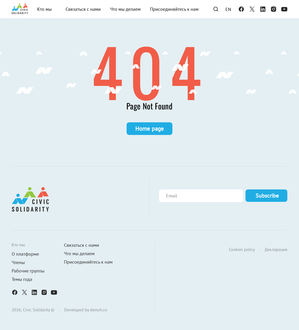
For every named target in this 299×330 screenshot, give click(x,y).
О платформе (25, 254)
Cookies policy (242, 249)
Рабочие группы (28, 271)
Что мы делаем (125, 9)
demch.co (98, 309)
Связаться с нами (83, 9)
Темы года (22, 279)
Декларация (276, 249)
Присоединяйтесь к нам (174, 9)
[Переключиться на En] (228, 9)
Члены (18, 262)
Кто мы (44, 9)
